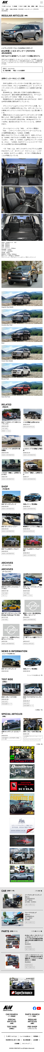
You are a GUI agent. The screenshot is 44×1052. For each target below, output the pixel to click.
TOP (2, 9)
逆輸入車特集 (13, 9)
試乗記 (32, 6)
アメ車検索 (14, 6)
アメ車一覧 (38, 891)
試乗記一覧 (39, 710)
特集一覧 (39, 744)
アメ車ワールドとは (6, 6)
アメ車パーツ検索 (22, 6)
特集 (29, 6)
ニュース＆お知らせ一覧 (35, 675)
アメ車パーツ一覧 (36, 931)
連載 (37, 6)
